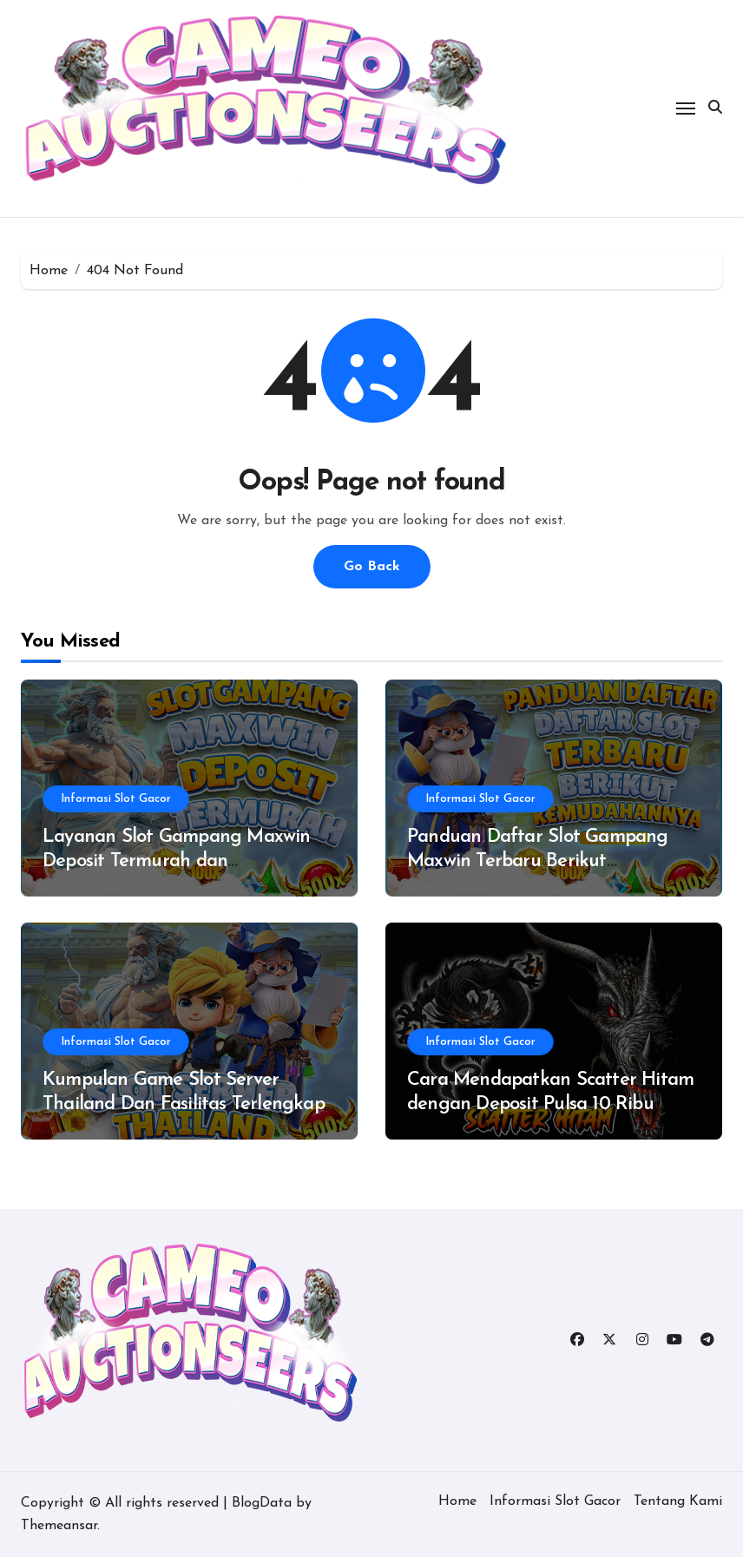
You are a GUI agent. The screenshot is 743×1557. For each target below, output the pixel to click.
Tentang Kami (678, 1501)
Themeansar (59, 1526)
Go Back (372, 567)
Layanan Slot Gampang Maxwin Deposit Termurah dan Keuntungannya (177, 862)
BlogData (262, 1503)
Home (457, 1501)
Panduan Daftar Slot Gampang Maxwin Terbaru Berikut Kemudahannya (537, 862)
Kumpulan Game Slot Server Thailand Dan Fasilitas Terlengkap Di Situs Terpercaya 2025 (184, 1105)
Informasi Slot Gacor (116, 799)
